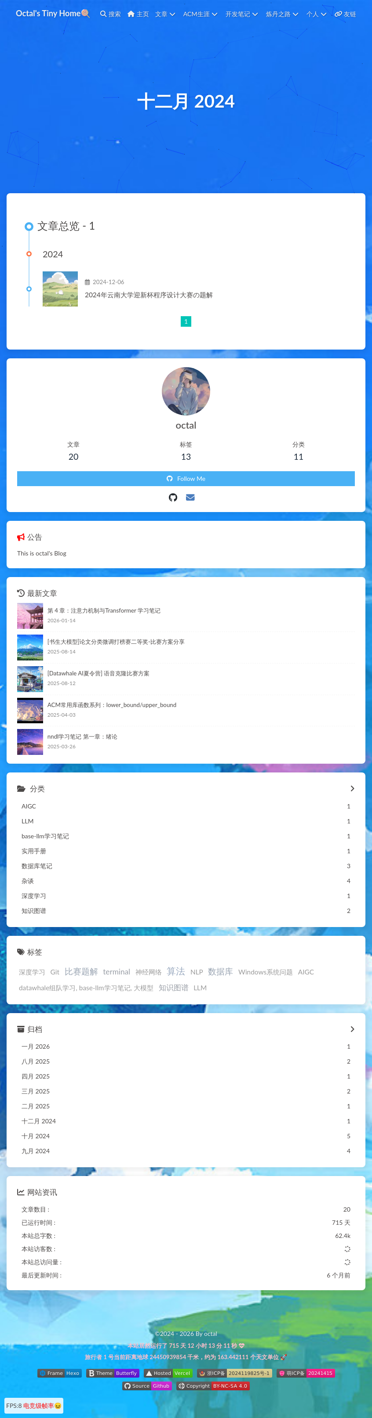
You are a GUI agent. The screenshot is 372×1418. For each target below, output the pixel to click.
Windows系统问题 (265, 972)
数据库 (220, 971)
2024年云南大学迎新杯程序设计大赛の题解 (149, 295)
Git (55, 972)
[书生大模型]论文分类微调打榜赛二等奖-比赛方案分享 (116, 641)
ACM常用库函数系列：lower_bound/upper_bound (111, 704)
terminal (116, 971)
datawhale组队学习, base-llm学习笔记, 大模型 (86, 988)
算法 (176, 970)
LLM (200, 988)
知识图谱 (174, 987)
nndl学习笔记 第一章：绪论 (82, 736)
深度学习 (32, 972)
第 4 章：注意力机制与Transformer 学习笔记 (103, 610)
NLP (196, 972)
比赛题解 (81, 971)
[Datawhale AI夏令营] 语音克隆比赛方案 (98, 673)
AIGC (306, 972)
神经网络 (148, 972)
